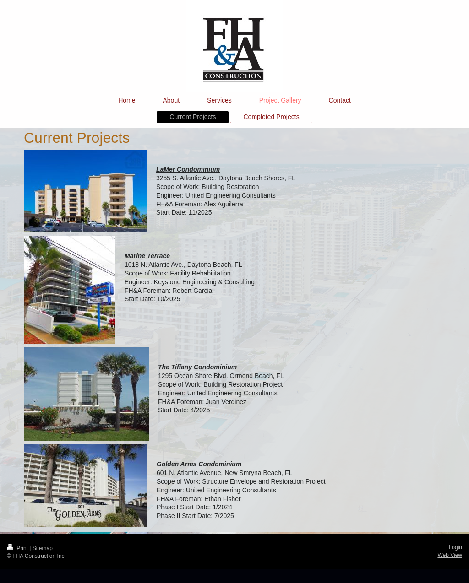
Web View (449, 555)
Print (18, 548)
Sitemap (43, 548)
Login (455, 547)
